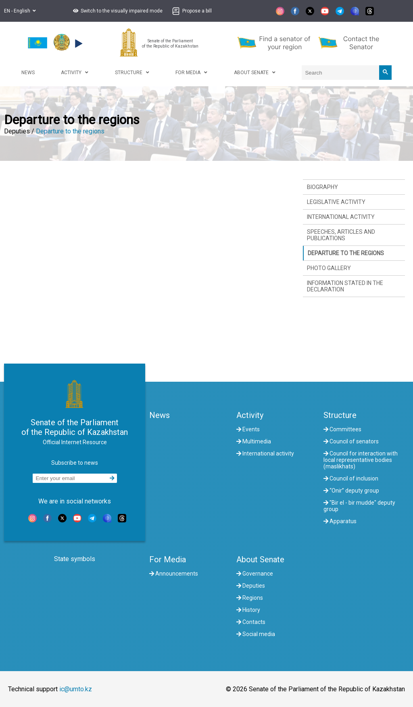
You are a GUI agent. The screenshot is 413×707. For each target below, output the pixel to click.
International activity (341, 217)
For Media (167, 559)
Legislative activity (336, 202)
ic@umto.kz (75, 689)
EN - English (20, 11)
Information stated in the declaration (345, 286)
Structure (340, 415)
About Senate (260, 559)
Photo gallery (329, 268)
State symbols (74, 559)
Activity (249, 415)
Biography (322, 187)
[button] (117, 11)
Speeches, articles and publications (341, 235)
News (159, 415)
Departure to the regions (70, 131)
